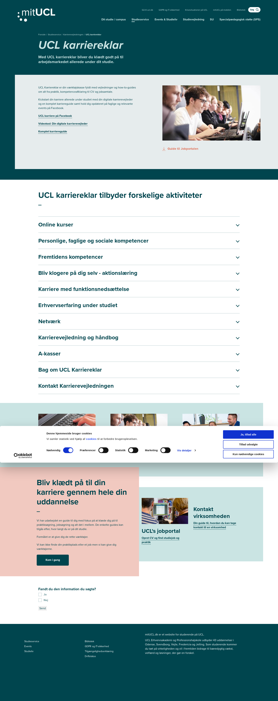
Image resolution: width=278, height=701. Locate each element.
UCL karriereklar (93, 34)
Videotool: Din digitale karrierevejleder (63, 124)
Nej (43, 541)
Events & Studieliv (166, 19)
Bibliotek (241, 10)
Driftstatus (90, 597)
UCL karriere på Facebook (55, 116)
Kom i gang (53, 501)
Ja (42, 535)
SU (212, 19)
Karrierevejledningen (73, 34)
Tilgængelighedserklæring (99, 592)
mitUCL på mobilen (222, 10)
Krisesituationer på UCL (196, 10)
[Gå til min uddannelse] (58, 14)
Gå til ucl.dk (147, 10)
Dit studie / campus (113, 19)
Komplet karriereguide (52, 131)
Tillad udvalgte (248, 682)
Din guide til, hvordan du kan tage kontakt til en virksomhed (214, 484)
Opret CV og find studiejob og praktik (160, 477)
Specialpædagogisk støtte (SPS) (239, 19)
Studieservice (140, 19)
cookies (91, 677)
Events (28, 587)
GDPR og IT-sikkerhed (169, 10)
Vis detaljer (184, 688)
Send (42, 549)
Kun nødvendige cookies (248, 692)
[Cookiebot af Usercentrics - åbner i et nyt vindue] (22, 694)
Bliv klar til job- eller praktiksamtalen (205, 418)
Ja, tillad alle (248, 672)
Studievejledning (193, 19)
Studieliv (29, 592)
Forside (42, 34)
